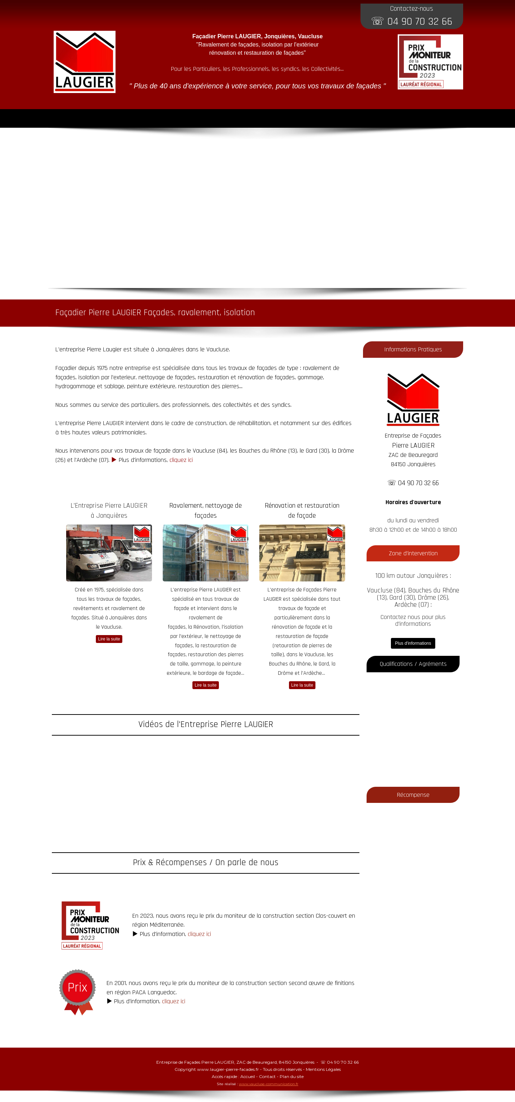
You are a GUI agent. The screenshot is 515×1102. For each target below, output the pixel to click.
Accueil (247, 1076)
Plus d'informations (413, 643)
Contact (267, 1076)
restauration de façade (302, 636)
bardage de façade (219, 673)
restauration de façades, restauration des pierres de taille (206, 655)
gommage (202, 664)
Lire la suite (109, 639)
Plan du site (292, 1076)
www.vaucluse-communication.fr (268, 1084)
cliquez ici (181, 460)
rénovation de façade (296, 627)
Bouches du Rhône (262, 451)
